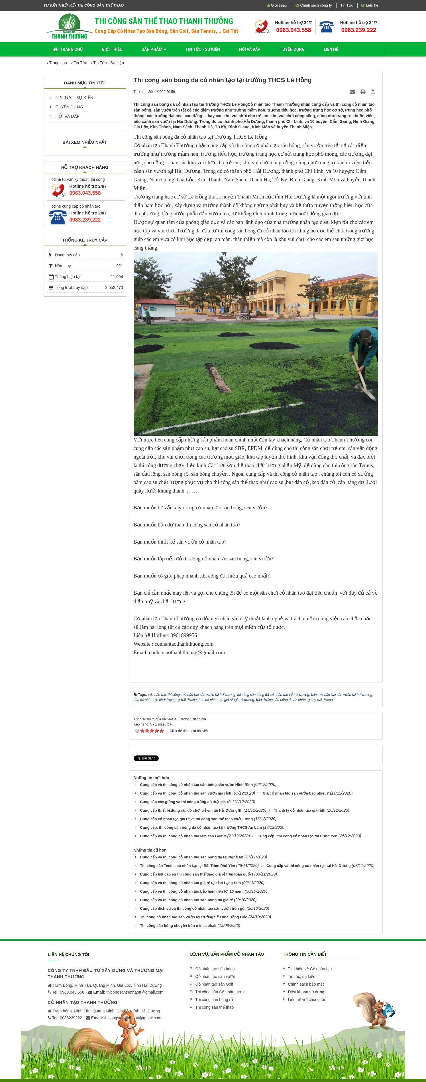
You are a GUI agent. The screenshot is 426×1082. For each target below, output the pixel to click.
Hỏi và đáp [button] (249, 49)
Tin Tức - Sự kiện (71, 97)
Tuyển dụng (66, 107)
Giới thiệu (277, 5)
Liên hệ (369, 5)
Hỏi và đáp (65, 116)
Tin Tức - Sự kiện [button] (202, 49)
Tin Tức (346, 5)
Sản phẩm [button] (154, 51)
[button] (214, 968)
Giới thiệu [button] (112, 49)
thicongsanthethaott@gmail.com (128, 992)
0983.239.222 (358, 30)
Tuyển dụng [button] (292, 49)
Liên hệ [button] (331, 49)
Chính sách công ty (313, 5)
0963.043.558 (293, 30)
